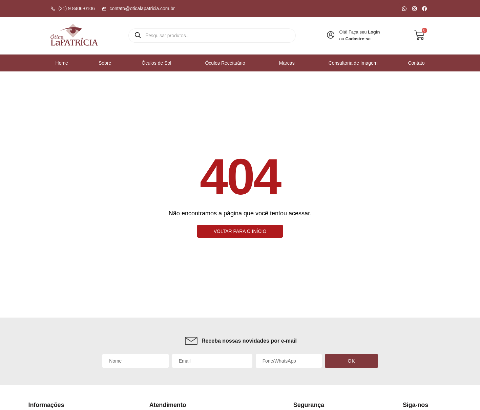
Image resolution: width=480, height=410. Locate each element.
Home (62, 62)
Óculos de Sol (158, 62)
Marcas (288, 62)
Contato (416, 62)
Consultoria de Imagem (353, 62)
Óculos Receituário (226, 62)
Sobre (105, 62)
